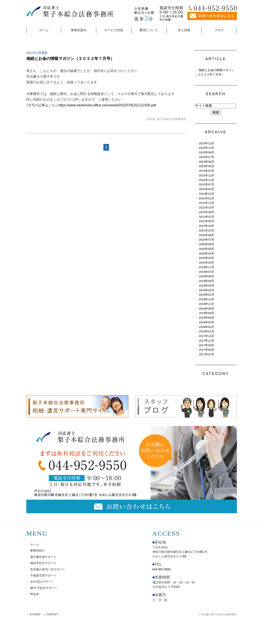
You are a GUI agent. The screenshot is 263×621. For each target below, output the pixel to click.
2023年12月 (206, 143)
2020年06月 (206, 244)
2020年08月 (206, 235)
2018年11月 (206, 304)
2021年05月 (206, 221)
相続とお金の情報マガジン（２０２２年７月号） (70, 58)
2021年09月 (206, 212)
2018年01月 (206, 331)
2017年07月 (206, 354)
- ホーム (32, 544)
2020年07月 (206, 239)
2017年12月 (206, 336)
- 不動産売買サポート (41, 575)
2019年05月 (206, 281)
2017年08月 (206, 349)
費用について (148, 30)
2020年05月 (206, 248)
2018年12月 (206, 299)
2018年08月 (206, 313)
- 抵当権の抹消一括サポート (46, 569)
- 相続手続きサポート (41, 563)
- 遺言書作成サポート (41, 557)
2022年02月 (206, 193)
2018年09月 (206, 308)
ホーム (43, 30)
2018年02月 (206, 327)
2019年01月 (206, 294)
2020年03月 (206, 258)
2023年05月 (206, 166)
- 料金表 (32, 594)
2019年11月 (206, 267)
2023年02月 (206, 170)
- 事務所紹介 (35, 550)
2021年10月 (206, 207)
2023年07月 (206, 157)
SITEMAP (35, 614)
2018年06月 (206, 317)
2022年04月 (206, 189)
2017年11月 (206, 340)
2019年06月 (206, 276)
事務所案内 (79, 30)
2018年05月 (206, 322)
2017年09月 (206, 345)
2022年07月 (206, 184)
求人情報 (184, 30)
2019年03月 (206, 285)
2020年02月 (206, 262)
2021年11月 (206, 202)
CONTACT (52, 614)
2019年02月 (206, 290)
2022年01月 (206, 198)
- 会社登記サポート (40, 581)
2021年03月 (206, 225)
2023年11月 (206, 147)
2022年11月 (206, 180)
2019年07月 (206, 271)
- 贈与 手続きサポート (42, 588)
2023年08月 (206, 152)
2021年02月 (206, 230)
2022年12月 (206, 175)
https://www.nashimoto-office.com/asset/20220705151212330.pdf (107, 105)
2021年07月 (206, 216)
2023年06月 (206, 161)
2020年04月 (206, 253)
